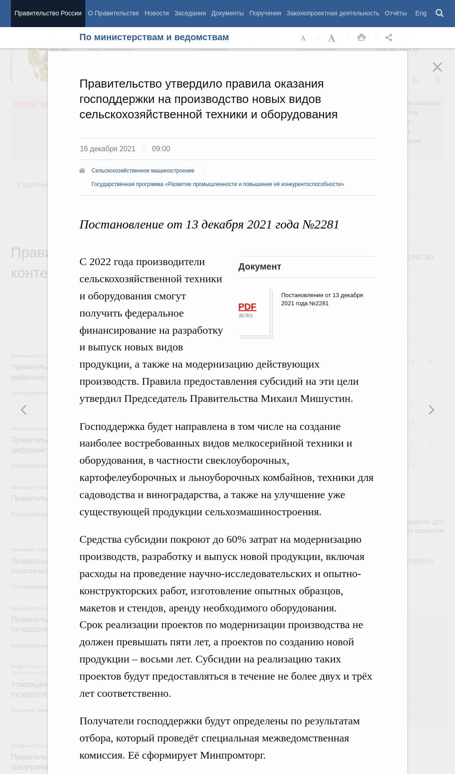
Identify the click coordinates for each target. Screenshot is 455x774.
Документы (227, 13)
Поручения (265, 13)
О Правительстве (113, 13)
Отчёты (396, 13)
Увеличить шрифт (333, 38)
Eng (421, 13)
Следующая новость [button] (23, 409)
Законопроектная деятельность (333, 13)
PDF (247, 307)
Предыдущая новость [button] (431, 409)
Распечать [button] (361, 38)
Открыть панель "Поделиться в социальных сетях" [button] (390, 38)
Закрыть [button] (444, 73)
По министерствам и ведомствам (154, 37)
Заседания (190, 13)
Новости (156, 13)
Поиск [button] (440, 13)
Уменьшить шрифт (304, 38)
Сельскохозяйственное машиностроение (143, 171)
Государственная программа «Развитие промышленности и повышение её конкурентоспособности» (218, 184)
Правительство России (47, 13)
